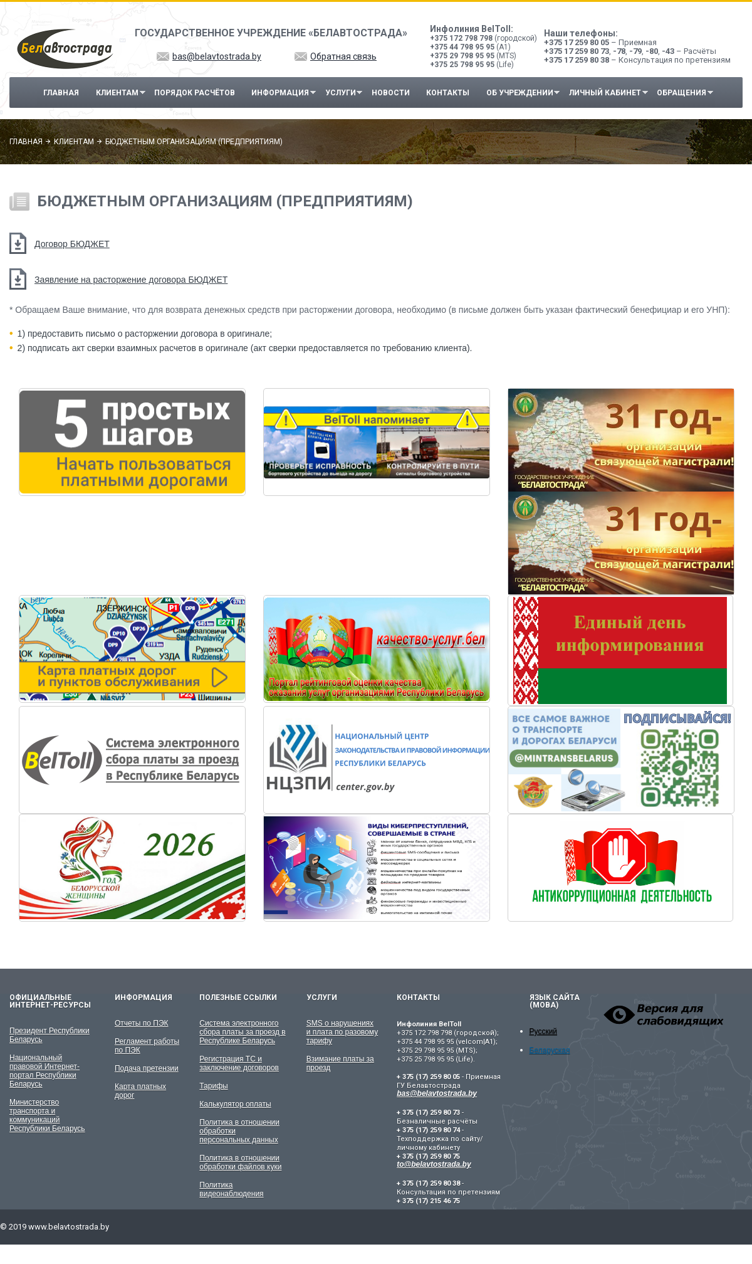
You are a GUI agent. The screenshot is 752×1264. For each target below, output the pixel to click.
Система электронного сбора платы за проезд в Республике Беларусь (242, 1032)
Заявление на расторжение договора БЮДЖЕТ (130, 280)
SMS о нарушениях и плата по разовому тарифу (342, 1032)
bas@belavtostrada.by (216, 56)
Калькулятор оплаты (235, 1104)
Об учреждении (519, 93)
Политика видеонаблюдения (231, 1189)
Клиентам (117, 93)
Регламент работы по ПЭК (147, 1046)
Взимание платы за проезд (340, 1063)
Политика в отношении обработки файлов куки (240, 1162)
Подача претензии (147, 1068)
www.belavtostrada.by (68, 1226)
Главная (61, 92)
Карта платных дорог (140, 1091)
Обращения (681, 93)
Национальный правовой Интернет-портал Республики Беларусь (44, 1070)
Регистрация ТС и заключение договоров (239, 1063)
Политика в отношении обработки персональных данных (239, 1131)
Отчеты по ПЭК (142, 1023)
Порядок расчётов (194, 92)
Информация (280, 93)
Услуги (340, 93)
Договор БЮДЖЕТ (72, 244)
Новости (391, 92)
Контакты (447, 92)
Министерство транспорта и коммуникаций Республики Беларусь (47, 1115)
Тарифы (213, 1086)
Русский (544, 1031)
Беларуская (550, 1050)
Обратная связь (343, 56)
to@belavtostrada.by (434, 1164)
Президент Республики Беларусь (49, 1035)
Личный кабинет (605, 93)
